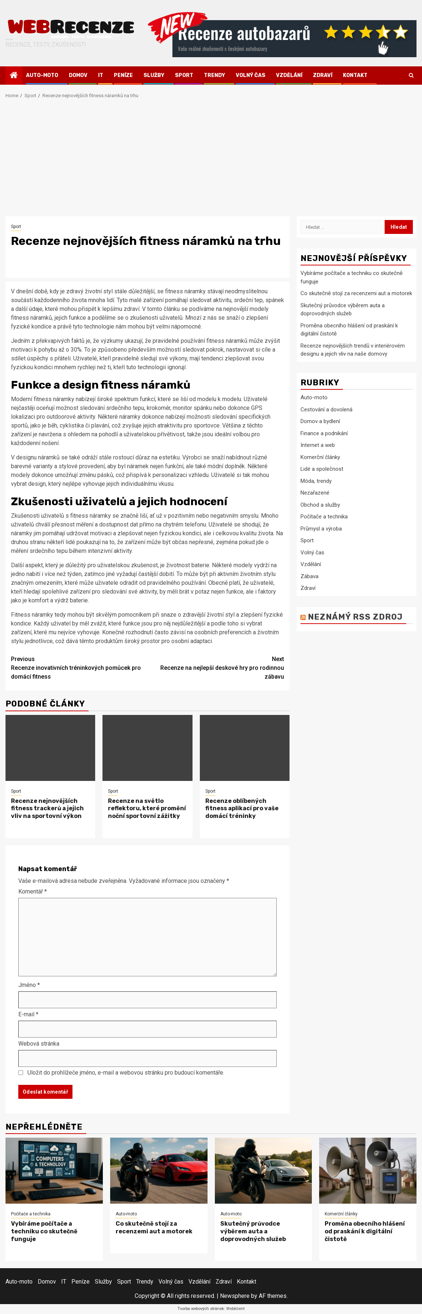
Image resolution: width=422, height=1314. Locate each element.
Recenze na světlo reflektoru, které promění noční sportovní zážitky (147, 808)
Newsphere (235, 1295)
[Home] (14, 76)
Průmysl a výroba (321, 528)
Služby (153, 75)
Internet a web (317, 445)
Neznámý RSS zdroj (355, 617)
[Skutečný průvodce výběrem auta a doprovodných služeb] (263, 1171)
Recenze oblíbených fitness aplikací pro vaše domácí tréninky (242, 808)
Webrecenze (9, 39)
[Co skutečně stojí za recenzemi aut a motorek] (159, 1171)
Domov (78, 75)
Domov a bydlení (320, 421)
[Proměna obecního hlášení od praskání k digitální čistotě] (368, 1171)
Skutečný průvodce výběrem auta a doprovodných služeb (253, 1231)
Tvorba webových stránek (201, 1308)
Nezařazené (314, 492)
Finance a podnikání (324, 433)
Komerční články (320, 457)
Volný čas (250, 75)
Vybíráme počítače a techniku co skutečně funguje (44, 1231)
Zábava (309, 576)
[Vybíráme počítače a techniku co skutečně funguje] (54, 1171)
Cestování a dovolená (326, 409)
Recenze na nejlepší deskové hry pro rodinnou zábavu (215, 667)
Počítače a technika (324, 516)
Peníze (123, 75)
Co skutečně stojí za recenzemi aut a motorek (356, 293)
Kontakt (355, 75)
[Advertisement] (211, 161)
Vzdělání (289, 75)
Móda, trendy (316, 481)
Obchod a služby (320, 505)
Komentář (32, 891)
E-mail (28, 1014)
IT (100, 75)
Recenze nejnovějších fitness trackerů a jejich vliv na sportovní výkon (47, 808)
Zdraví (322, 75)
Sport (184, 75)
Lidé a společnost (321, 469)
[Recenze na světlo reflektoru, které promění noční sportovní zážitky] (147, 748)
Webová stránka (38, 1043)
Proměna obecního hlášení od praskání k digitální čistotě (365, 1231)
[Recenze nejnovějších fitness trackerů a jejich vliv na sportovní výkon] (50, 748)
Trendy (214, 75)
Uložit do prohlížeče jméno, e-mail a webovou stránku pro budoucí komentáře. (125, 1072)
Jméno (29, 984)
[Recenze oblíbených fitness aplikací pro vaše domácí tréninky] (245, 748)
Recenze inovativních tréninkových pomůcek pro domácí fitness (79, 667)
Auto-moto (42, 75)
